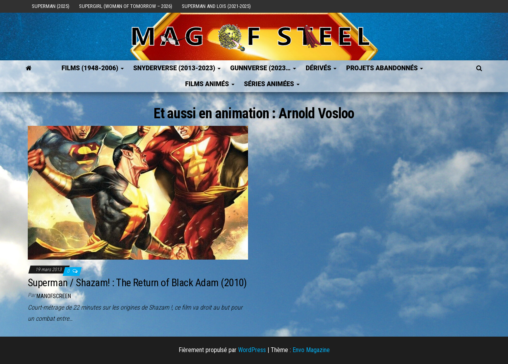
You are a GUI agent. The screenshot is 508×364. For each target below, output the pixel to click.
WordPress (252, 350)
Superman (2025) (50, 6)
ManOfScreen (54, 296)
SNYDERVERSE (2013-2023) (177, 68)
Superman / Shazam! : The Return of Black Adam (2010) (137, 283)
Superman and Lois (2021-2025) (216, 6)
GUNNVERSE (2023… (263, 68)
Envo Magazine (311, 350)
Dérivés (321, 68)
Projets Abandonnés (384, 68)
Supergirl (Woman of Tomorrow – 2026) (125, 6)
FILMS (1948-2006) (93, 68)
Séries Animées (272, 84)
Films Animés (209, 84)
